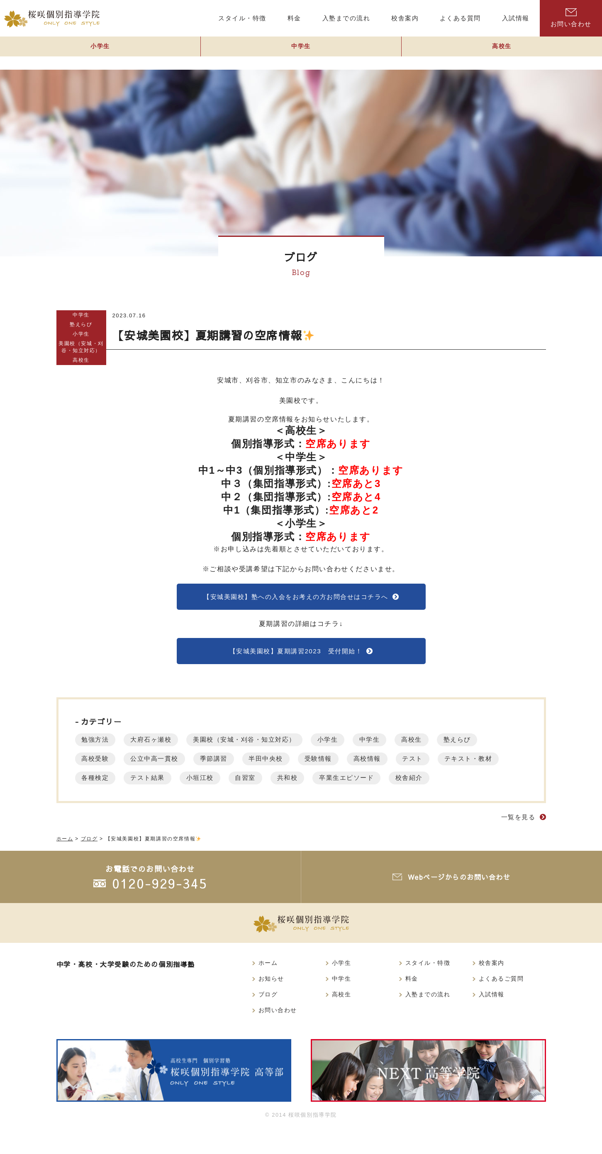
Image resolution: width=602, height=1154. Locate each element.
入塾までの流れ (428, 1020)
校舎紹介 (97, 802)
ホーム (268, 987)
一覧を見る (517, 841)
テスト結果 (231, 782)
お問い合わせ (571, 18)
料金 (411, 1004)
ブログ (268, 1020)
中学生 (301, 52)
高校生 (502, 52)
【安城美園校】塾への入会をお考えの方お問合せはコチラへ (295, 597)
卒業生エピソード (451, 782)
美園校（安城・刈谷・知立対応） (81, 346)
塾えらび (81, 324)
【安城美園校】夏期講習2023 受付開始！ (295, 654)
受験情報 (343, 763)
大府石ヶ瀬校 (159, 744)
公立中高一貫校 (162, 763)
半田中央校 (286, 763)
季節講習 (227, 763)
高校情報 (397, 763)
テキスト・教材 (108, 782)
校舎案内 (492, 987)
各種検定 (173, 782)
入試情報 (492, 1020)
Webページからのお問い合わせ (461, 901)
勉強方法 (97, 744)
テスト (448, 763)
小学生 (100, 52)
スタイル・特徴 (428, 987)
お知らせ (271, 1004)
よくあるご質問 (501, 1004)
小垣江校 (289, 782)
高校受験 (97, 763)
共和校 (386, 782)
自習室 (340, 782)
